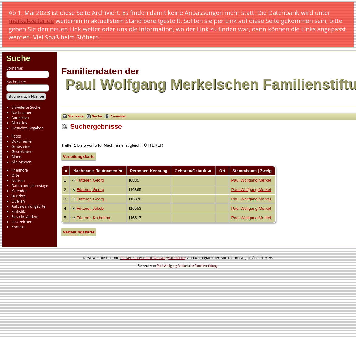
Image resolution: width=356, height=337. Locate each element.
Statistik (18, 211)
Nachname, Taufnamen (98, 170)
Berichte (19, 196)
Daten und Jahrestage (30, 185)
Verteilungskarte (78, 156)
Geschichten (22, 151)
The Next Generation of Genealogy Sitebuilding (153, 258)
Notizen (18, 180)
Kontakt (18, 227)
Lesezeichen (22, 221)
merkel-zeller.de (31, 21)
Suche (18, 58)
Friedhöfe (20, 170)
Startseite (75, 116)
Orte (15, 175)
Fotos (16, 136)
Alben (16, 156)
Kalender (19, 190)
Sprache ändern (25, 216)
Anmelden (20, 117)
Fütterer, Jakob (90, 208)
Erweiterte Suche (26, 107)
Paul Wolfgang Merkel (251, 180)
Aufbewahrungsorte (28, 206)
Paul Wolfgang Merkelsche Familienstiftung (187, 266)
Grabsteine (21, 146)
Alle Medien (22, 162)
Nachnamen (22, 112)
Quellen (18, 201)
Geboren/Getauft (193, 170)
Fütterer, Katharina (93, 218)
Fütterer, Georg (90, 180)
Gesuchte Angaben (27, 128)
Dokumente (22, 141)
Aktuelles (19, 122)
